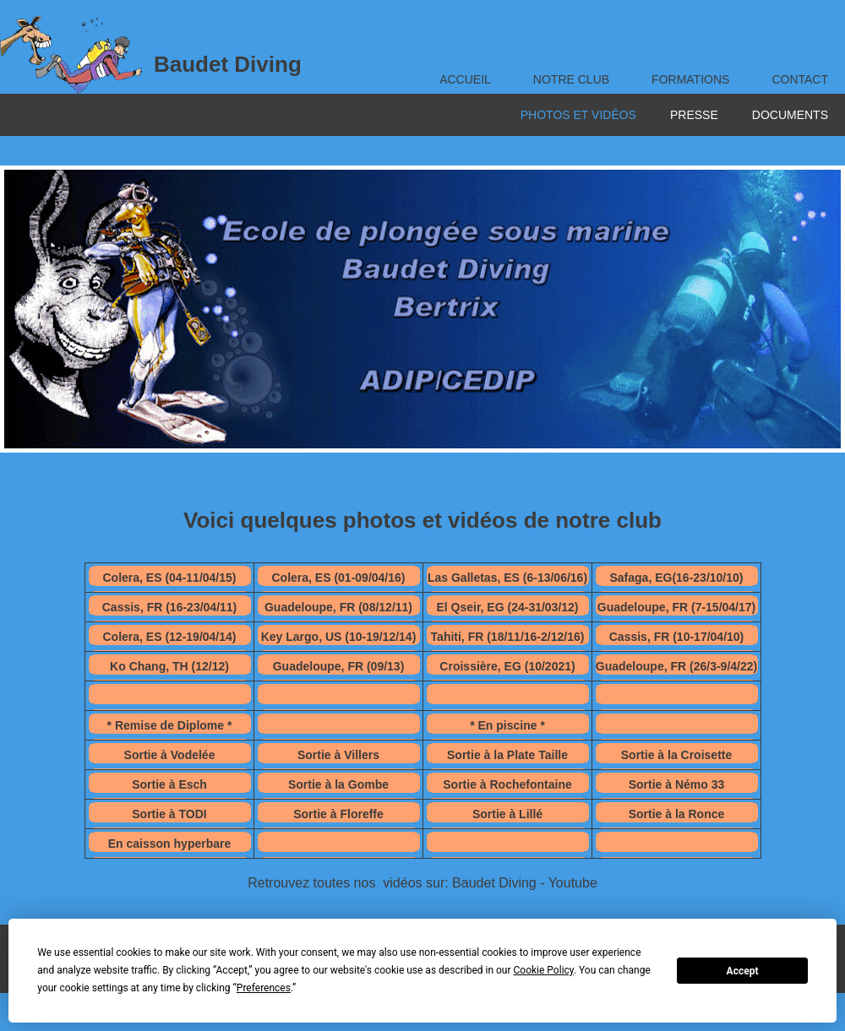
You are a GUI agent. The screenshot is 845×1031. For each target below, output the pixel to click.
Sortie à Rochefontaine (507, 784)
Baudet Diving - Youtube (524, 883)
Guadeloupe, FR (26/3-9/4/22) (676, 666)
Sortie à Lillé (507, 814)
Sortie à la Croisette (677, 755)
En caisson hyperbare (170, 843)
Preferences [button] (264, 988)
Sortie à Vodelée (169, 755)
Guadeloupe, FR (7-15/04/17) (676, 607)
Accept (743, 971)
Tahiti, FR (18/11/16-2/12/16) (508, 636)
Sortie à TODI (169, 814)
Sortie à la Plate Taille (507, 755)
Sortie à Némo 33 (677, 784)
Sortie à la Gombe (338, 784)
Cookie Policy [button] (544, 970)
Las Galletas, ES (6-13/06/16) (507, 577)
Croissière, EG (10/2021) (507, 666)
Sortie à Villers (338, 755)
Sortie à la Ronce (677, 814)
